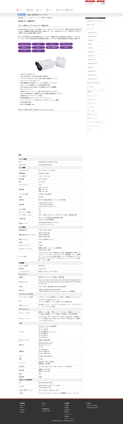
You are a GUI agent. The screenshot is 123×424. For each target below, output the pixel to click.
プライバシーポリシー (70, 418)
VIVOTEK (30, 17)
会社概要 (67, 409)
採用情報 (67, 416)
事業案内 (67, 412)
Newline (22, 412)
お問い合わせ (90, 1)
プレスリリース (68, 414)
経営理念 (67, 407)
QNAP (21, 407)
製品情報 (30, 10)
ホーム (20, 10)
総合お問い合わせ (46, 411)
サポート (50, 10)
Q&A (43, 405)
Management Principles (92, 407)
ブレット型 (37, 17)
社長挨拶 (67, 405)
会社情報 (70, 10)
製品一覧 (22, 405)
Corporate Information (92, 405)
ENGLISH (100, 1)
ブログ (40, 10)
